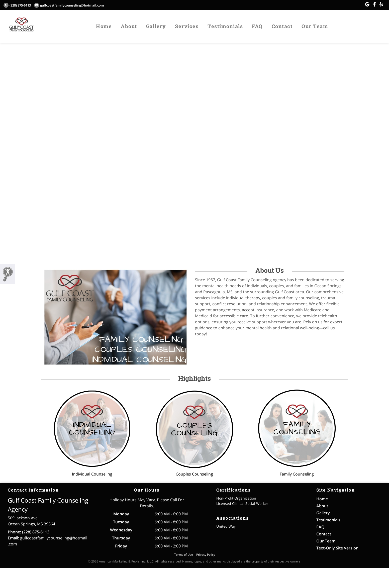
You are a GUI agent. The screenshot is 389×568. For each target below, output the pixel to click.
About (129, 26)
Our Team (315, 26)
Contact (282, 26)
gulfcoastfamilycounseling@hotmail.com (69, 5)
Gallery (156, 26)
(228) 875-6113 (17, 5)
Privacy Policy (205, 554)
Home (104, 26)
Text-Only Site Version (337, 548)
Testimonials (225, 26)
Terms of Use (183, 554)
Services (187, 26)
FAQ (257, 26)
